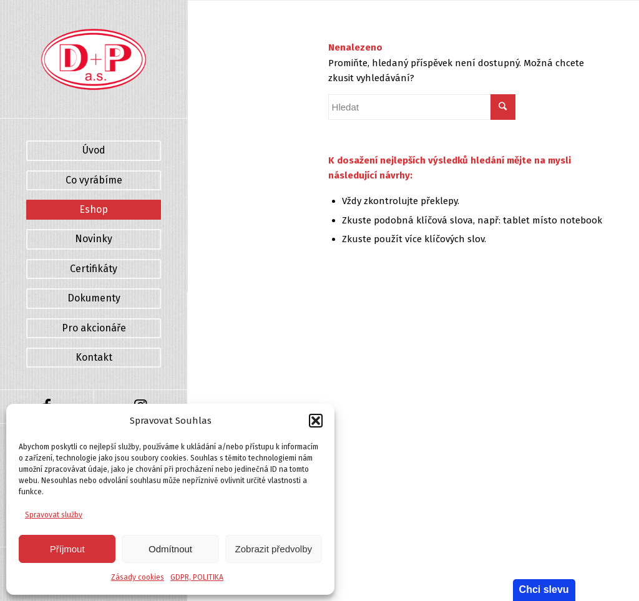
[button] (316, 420)
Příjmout (67, 549)
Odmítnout (170, 549)
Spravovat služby (53, 515)
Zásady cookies (137, 577)
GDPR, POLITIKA (196, 577)
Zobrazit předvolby (273, 549)
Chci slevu (544, 589)
